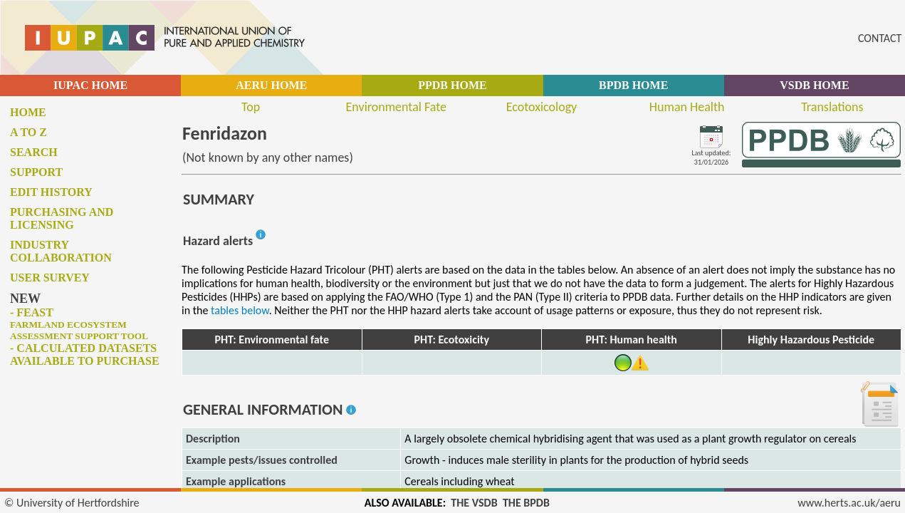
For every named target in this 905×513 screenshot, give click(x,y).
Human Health (687, 107)
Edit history (51, 192)
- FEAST (79, 323)
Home (28, 112)
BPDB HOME (633, 85)
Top (250, 107)
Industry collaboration (61, 251)
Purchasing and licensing (61, 218)
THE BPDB (526, 502)
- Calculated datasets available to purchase (84, 354)
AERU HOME (271, 85)
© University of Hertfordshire (72, 502)
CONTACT (879, 38)
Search (34, 152)
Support (36, 172)
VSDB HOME (814, 85)
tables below (240, 310)
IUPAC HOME (90, 85)
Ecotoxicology (541, 107)
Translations (832, 107)
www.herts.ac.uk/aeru (849, 502)
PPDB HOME (452, 85)
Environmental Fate (396, 107)
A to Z (28, 132)
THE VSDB (474, 502)
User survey (50, 277)
